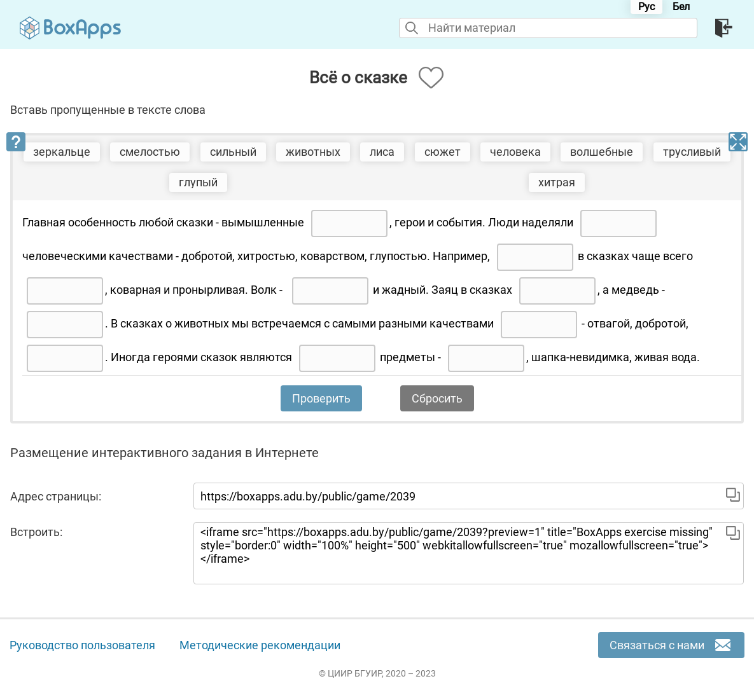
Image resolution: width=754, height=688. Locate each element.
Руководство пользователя (82, 645)
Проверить (321, 398)
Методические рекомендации (259, 645)
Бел (681, 7)
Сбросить (437, 398)
